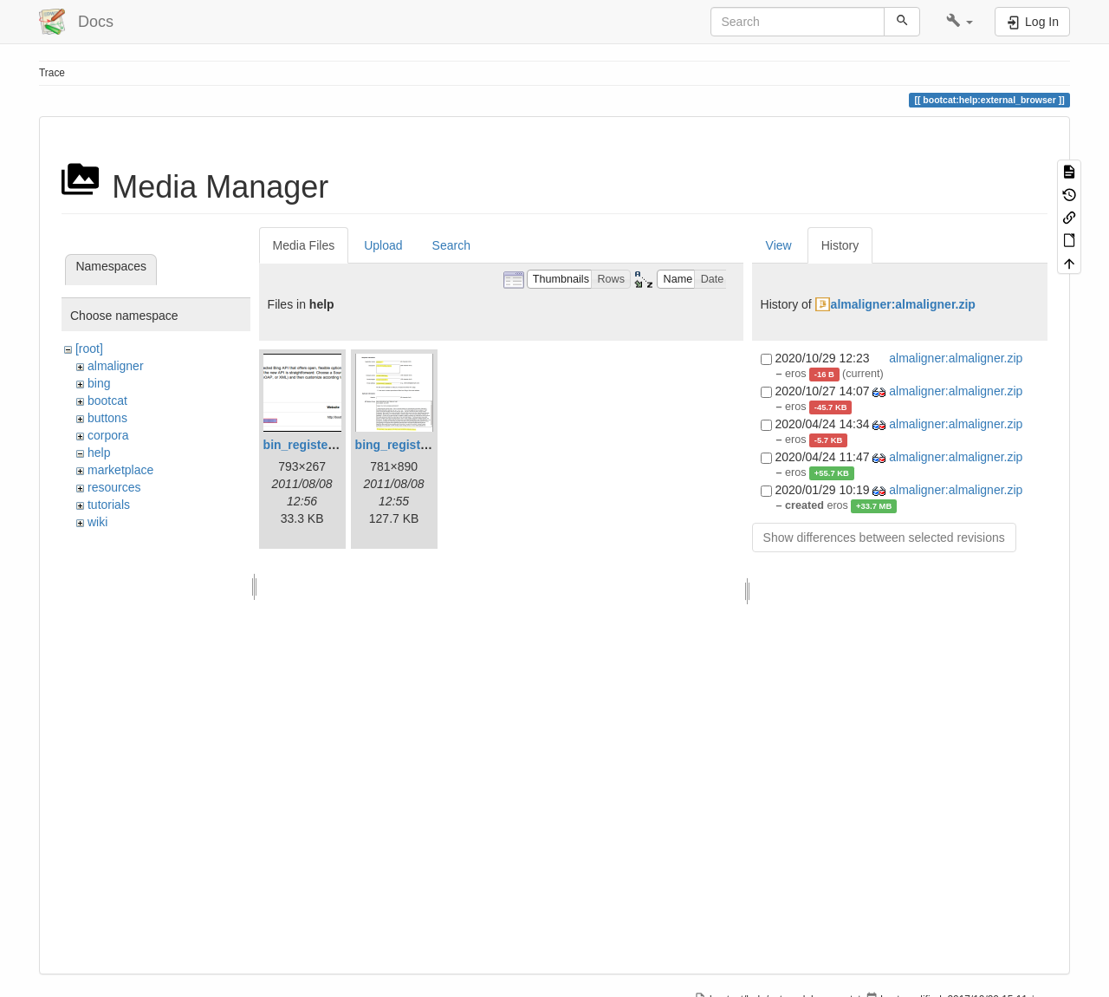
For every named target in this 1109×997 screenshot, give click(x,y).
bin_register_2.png (317, 445)
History (840, 245)
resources (114, 487)
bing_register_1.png (413, 445)
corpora (108, 435)
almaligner (116, 366)
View (779, 245)
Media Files (304, 245)
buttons (107, 418)
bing (99, 383)
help (99, 452)
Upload (383, 245)
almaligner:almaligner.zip (903, 304)
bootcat (107, 400)
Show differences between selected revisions (884, 537)
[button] (959, 21)
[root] (89, 348)
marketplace (120, 470)
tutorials (109, 505)
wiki (97, 522)
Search (451, 245)
